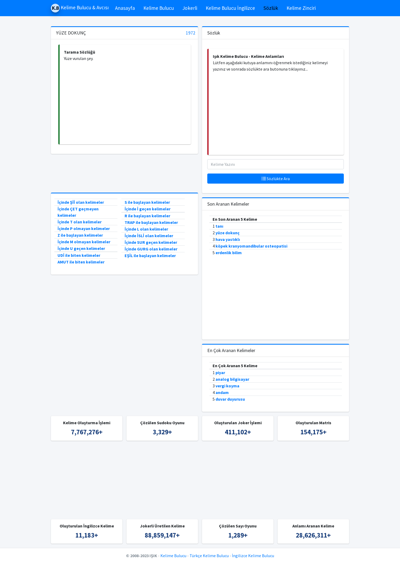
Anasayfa (125, 8)
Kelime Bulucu (158, 8)
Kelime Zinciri (301, 8)
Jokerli (189, 8)
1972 (190, 33)
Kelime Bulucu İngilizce (230, 8)
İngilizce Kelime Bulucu (253, 555)
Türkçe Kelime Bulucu (209, 555)
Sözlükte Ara (276, 178)
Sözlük (270, 8)
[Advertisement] (125, 103)
